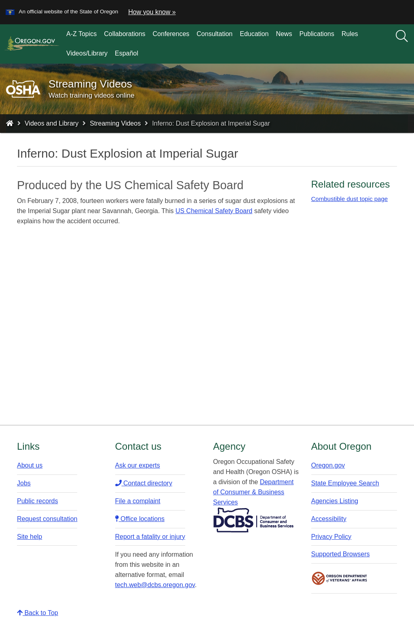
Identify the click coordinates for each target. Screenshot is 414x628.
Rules (350, 33)
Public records (37, 501)
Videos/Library (87, 53)
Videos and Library (51, 123)
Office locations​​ (140, 518)
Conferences (171, 33)
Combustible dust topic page (349, 198)
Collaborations (124, 33)
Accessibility (328, 518)
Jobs (24, 483)
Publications (316, 33)
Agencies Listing (335, 501)
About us (29, 465)
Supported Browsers (340, 554)
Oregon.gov (328, 465)
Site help (29, 536)
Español (126, 53)
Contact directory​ (143, 483)
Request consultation (47, 518)
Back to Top (37, 612)
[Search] (402, 36)
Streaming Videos (115, 123)
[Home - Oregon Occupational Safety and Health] (9, 123)
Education (254, 33)
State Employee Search (345, 483)
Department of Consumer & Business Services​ (253, 492)
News (284, 33)
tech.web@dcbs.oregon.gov (155, 584)
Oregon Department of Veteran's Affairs (339, 578)
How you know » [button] (151, 12)
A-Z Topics (81, 33)
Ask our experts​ (137, 465)
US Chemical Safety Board (213, 210)
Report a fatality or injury (150, 536)
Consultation (214, 33)
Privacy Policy (331, 536)
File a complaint (138, 501)
